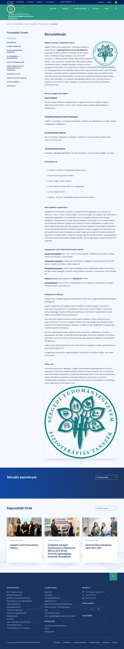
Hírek (106, 8)
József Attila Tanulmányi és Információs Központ (58, 604)
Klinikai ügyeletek (49, 632)
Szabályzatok (48, 595)
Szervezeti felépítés (18, 24)
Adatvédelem (67, 642)
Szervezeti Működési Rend (52, 598)
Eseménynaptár (102, 477)
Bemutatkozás (53, 24)
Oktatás (65, 8)
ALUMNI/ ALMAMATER (65, 2)
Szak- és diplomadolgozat (15, 62)
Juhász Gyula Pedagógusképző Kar (16, 613)
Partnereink (11, 86)
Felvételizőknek (20, 2)
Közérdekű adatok (94, 642)
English (109, 2)
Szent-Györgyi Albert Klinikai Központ (55, 626)
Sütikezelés (57, 642)
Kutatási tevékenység (14, 46)
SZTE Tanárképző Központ (14, 625)
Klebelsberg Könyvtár (51, 601)
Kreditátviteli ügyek (13, 74)
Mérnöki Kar (10, 619)
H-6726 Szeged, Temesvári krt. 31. (95, 592)
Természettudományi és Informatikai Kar (18, 628)
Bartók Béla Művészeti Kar (14, 595)
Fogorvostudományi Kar (13, 604)
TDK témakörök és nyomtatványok (13, 57)
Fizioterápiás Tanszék (43, 24)
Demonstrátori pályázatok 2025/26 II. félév (98, 546)
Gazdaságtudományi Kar (14, 607)
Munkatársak (11, 42)
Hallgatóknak (39, 2)
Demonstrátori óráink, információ (14, 51)
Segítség (114, 642)
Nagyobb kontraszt (116, 2)
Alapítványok (48, 592)
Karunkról (53, 8)
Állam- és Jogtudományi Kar (15, 592)
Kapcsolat (101, 2)
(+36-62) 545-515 (90, 598)
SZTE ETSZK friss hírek (16, 540)
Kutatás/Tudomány (80, 8)
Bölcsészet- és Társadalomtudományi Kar (18, 598)
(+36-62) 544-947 (90, 595)
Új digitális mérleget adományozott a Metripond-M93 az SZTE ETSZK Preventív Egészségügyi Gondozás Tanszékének (62, 550)
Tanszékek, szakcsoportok (30, 24)
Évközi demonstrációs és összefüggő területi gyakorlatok (15, 68)
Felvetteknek (30, 2)
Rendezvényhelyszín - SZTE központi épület (57, 607)
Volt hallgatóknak (50, 2)
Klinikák (47, 629)
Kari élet (96, 8)
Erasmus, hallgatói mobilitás (17, 78)
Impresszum (106, 642)
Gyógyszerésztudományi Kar (15, 610)
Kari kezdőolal (10, 2)
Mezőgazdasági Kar (12, 616)
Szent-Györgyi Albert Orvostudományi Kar (19, 622)
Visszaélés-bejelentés (80, 642)
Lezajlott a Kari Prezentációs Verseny (24, 546)
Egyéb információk (13, 82)
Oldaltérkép (87, 615)
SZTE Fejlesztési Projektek (52, 613)
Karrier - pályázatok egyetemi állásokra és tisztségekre (60, 616)
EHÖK (46, 610)
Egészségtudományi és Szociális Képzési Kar (19, 601)
